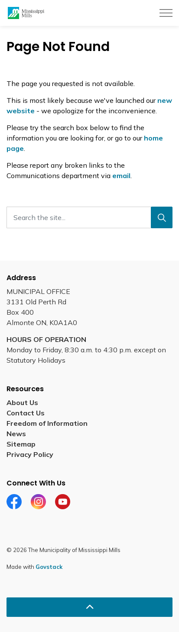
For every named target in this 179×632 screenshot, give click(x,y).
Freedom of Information (47, 423)
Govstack (49, 566)
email (121, 175)
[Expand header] (166, 13)
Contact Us (26, 413)
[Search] (161, 217)
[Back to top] (89, 607)
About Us (22, 402)
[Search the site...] (89, 217)
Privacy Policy (30, 454)
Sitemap (21, 444)
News (16, 433)
